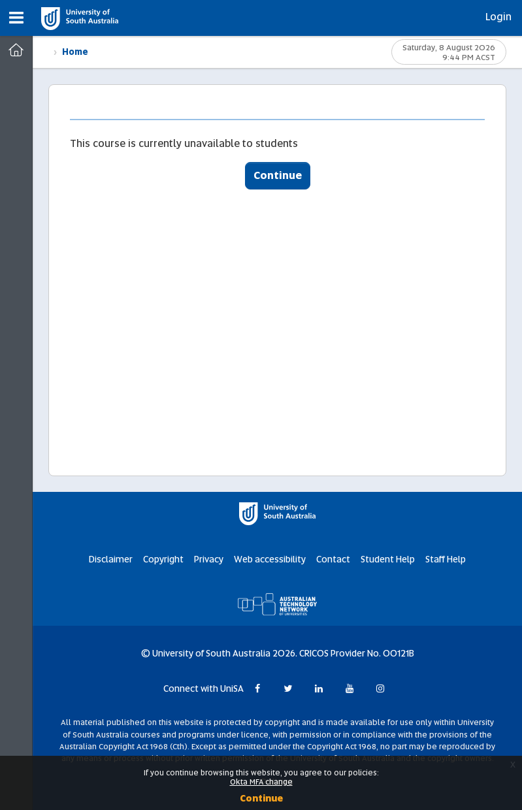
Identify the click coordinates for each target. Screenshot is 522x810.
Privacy (208, 559)
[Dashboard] (16, 50)
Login (498, 17)
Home (75, 51)
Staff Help (445, 559)
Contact (333, 559)
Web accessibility (270, 559)
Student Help (388, 559)
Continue (277, 175)
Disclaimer (111, 559)
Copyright (163, 559)
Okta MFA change (261, 782)
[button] (16, 18)
